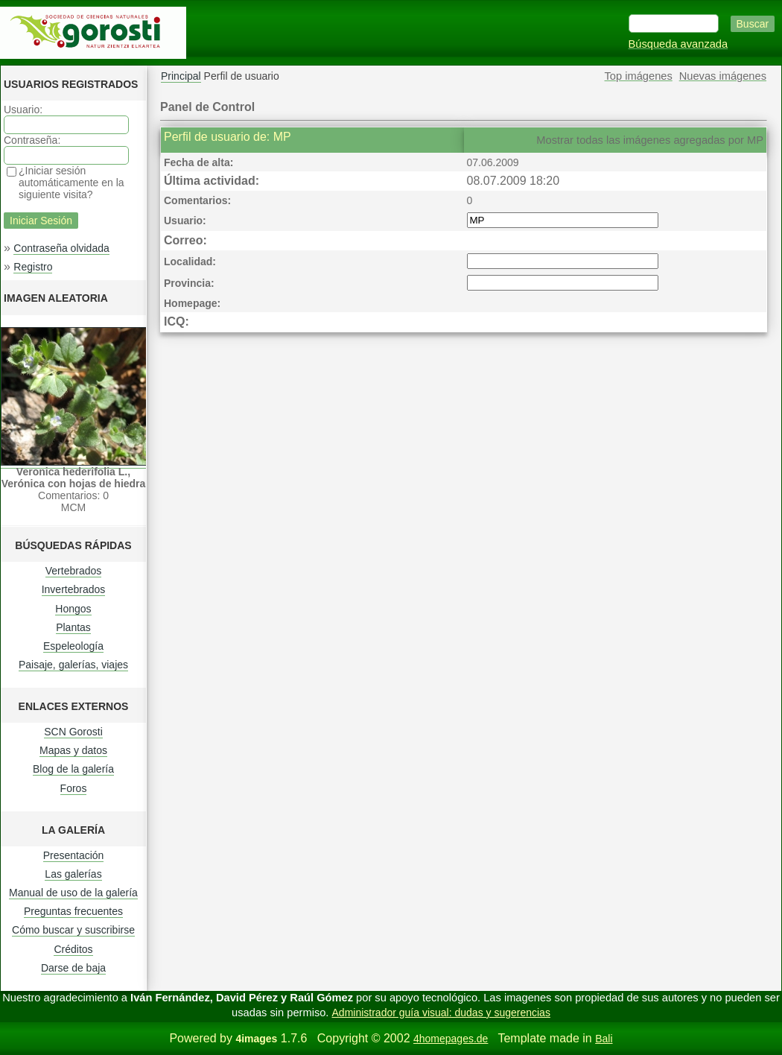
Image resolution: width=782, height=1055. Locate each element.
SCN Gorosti (73, 732)
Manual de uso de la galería (73, 893)
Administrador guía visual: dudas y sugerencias (441, 1012)
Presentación (73, 855)
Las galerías (73, 874)
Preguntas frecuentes (73, 911)
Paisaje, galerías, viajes (73, 665)
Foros (73, 788)
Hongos (73, 609)
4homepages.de (450, 1039)
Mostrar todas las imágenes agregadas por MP (649, 140)
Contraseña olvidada (61, 248)
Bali (603, 1039)
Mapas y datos (73, 750)
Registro (32, 267)
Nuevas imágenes (722, 76)
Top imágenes (639, 76)
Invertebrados (74, 589)
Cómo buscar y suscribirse (73, 930)
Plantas (73, 627)
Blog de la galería (73, 769)
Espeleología (73, 646)
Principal (181, 76)
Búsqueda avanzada (678, 44)
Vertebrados (73, 571)
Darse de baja (73, 968)
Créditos (73, 949)
